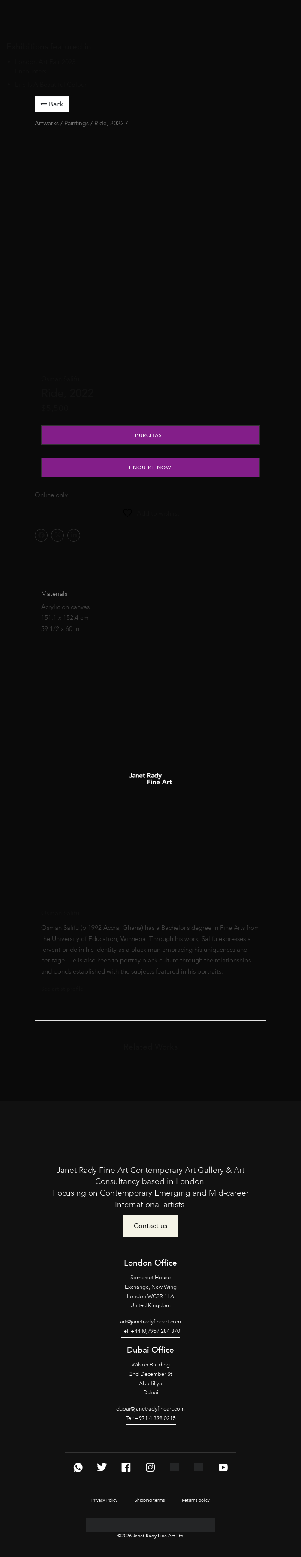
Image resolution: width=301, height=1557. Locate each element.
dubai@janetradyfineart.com (150, 1409)
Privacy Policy (104, 1500)
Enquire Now (150, 467)
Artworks (47, 123)
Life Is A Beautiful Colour (51, 84)
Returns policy (196, 1500)
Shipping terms (150, 1500)
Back (51, 104)
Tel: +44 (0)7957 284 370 (150, 1331)
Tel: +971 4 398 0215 (151, 1418)
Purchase (150, 435)
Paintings (76, 123)
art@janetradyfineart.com (150, 1322)
